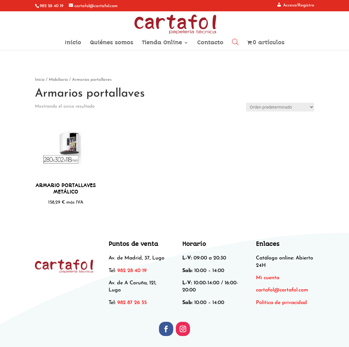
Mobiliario (58, 80)
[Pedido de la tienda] (280, 107)
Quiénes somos (111, 43)
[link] (282, 290)
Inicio (73, 43)
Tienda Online (162, 43)
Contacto (210, 43)
